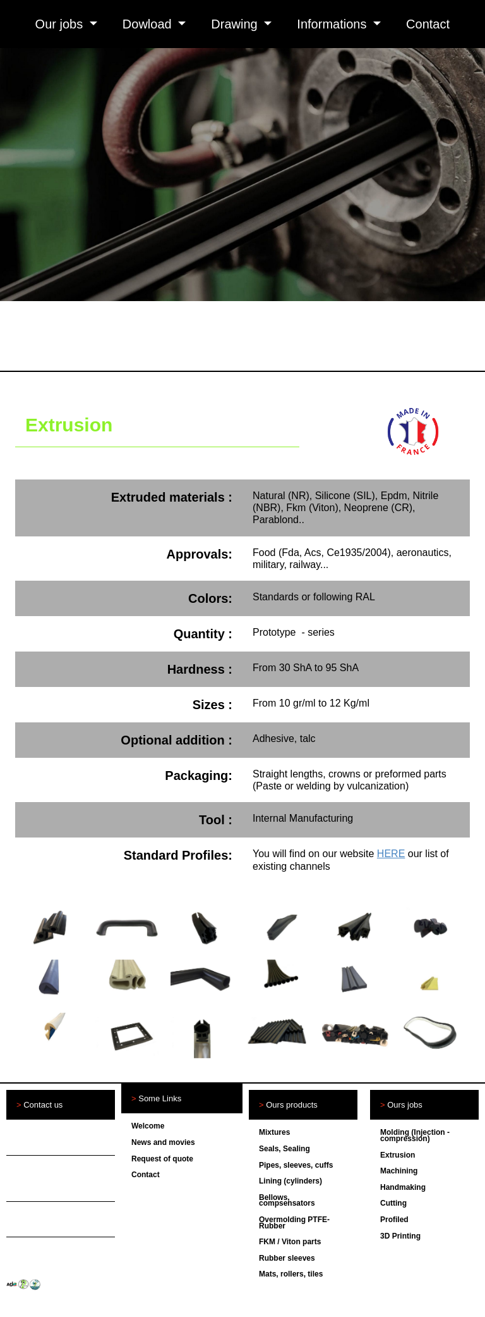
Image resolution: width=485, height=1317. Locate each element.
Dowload (149, 24)
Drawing (236, 24)
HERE (391, 853)
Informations (333, 24)
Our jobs (61, 24)
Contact (428, 24)
